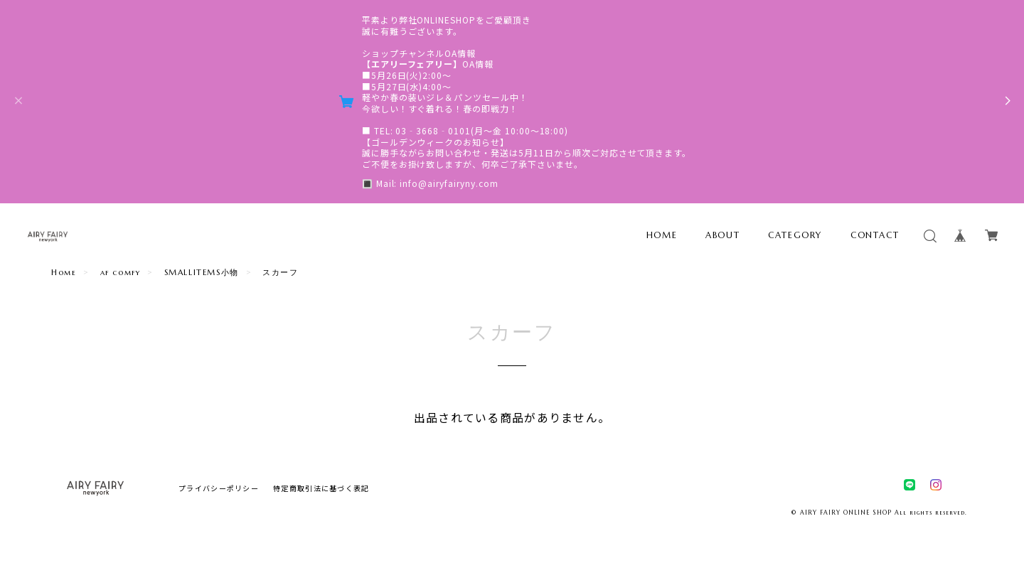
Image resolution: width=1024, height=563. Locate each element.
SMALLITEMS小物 (201, 272)
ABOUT (722, 235)
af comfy (120, 272)
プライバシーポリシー (218, 488)
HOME (661, 235)
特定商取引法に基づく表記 (321, 488)
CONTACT (874, 235)
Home (63, 272)
